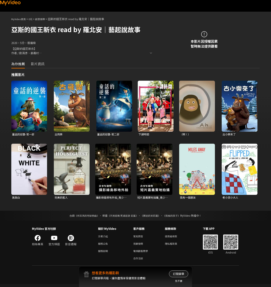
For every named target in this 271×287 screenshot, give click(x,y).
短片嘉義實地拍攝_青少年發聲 (153, 198)
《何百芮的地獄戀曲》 (84, 216)
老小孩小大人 (230, 198)
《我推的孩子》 (174, 216)
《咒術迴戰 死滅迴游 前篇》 (122, 216)
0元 (33, 19)
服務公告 (103, 245)
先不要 (178, 281)
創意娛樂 (44, 19)
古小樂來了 (229, 134)
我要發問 (139, 245)
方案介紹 (103, 237)
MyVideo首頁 (19, 19)
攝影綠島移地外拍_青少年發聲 (112, 198)
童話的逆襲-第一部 (24, 134)
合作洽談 (139, 261)
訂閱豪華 (178, 274)
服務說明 (103, 253)
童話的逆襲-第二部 (109, 134)
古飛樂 (59, 134)
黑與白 (16, 198)
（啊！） (185, 134)
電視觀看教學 (141, 253)
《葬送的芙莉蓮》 (152, 216)
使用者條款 (174, 237)
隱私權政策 (174, 245)
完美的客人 (62, 198)
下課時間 (144, 134)
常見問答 (139, 237)
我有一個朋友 (188, 198)
